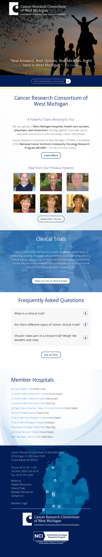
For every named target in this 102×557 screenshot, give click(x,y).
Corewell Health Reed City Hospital (28, 403)
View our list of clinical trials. (51, 281)
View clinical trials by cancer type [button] (49, 81)
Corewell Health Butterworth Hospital (30, 394)
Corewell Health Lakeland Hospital (28, 398)
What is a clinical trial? (29, 313)
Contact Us (17, 495)
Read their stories (51, 219)
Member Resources (22, 492)
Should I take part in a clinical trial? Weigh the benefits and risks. (45, 338)
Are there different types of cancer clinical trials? (47, 324)
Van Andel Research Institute (25, 432)
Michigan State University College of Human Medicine (37, 408)
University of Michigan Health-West (28, 427)
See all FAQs (51, 355)
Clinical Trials (18, 488)
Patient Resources (21, 484)
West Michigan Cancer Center (26, 436)
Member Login (19, 503)
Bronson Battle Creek (22, 389)
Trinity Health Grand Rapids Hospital (29, 417)
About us (16, 480)
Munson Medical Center (23, 413)
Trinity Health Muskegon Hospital (27, 422)
